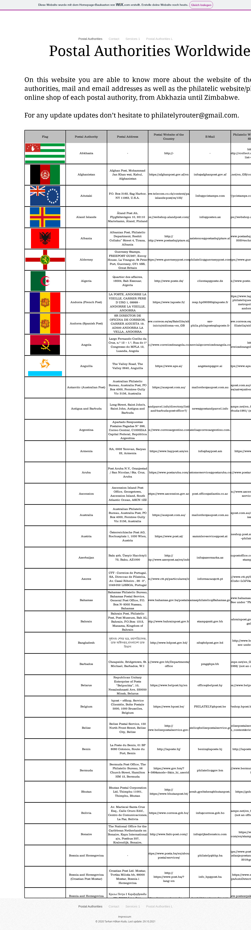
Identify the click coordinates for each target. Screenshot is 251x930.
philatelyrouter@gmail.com (194, 115)
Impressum (124, 916)
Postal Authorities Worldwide (150, 51)
